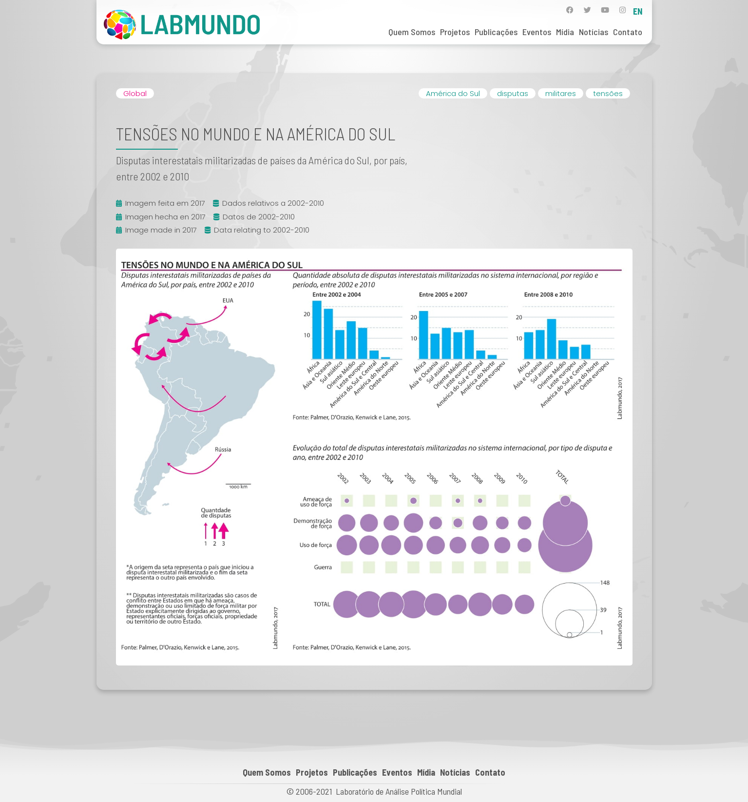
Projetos (455, 31)
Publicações (496, 31)
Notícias (593, 31)
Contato (627, 31)
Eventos (536, 31)
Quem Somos (411, 31)
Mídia (565, 31)
